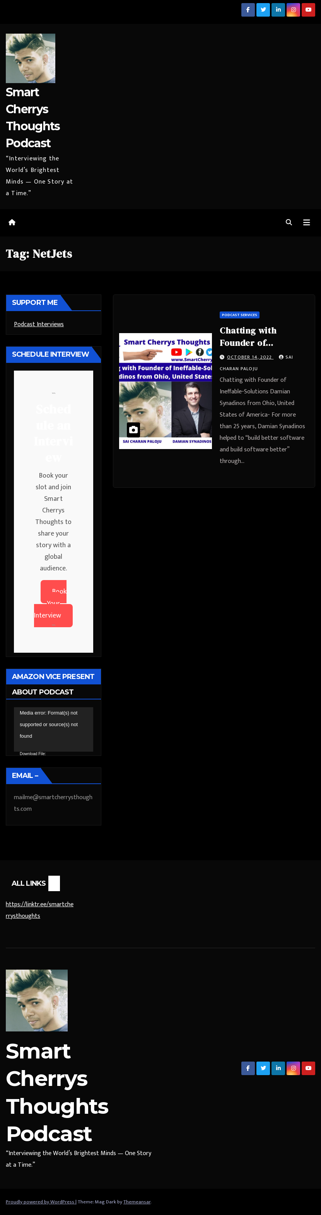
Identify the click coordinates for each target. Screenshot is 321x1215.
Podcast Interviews (39, 324)
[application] (53, 729)
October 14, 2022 (250, 357)
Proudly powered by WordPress (40, 1202)
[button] (289, 223)
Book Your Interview (50, 603)
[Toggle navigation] (306, 222)
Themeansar (136, 1202)
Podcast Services (239, 315)
